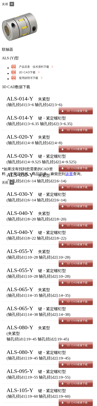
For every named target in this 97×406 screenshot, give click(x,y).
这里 (69, 174)
